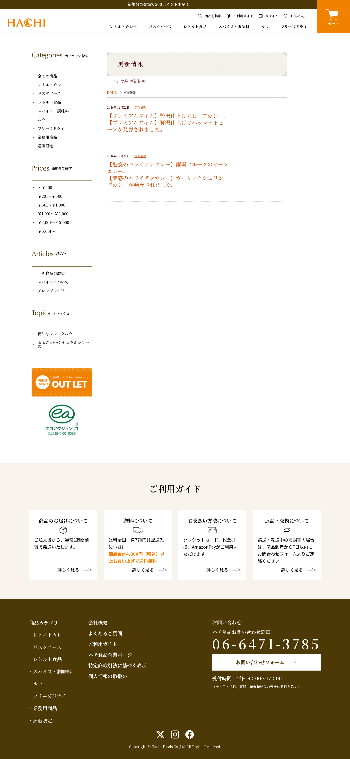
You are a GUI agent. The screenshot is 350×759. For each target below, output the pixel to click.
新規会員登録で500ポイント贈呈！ (158, 4)
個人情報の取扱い (107, 676)
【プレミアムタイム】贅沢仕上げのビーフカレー (165, 115)
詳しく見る (68, 570)
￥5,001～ (46, 231)
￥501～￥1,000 (51, 205)
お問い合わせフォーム (260, 662)
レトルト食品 (195, 26)
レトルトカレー (123, 26)
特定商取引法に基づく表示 (117, 665)
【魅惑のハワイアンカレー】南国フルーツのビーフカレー (167, 167)
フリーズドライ (293, 26)
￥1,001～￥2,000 (53, 214)
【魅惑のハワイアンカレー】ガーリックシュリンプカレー (165, 181)
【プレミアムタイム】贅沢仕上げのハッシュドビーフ (165, 126)
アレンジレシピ (51, 291)
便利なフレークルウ (55, 334)
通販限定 (45, 146)
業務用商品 (47, 137)
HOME (112, 92)
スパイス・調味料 (233, 26)
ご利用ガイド (102, 643)
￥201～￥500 (50, 196)
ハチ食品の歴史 (51, 273)
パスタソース (160, 26)
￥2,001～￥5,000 (53, 222)
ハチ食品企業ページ (110, 654)
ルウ (265, 26)
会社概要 (98, 622)
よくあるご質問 (105, 633)
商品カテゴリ (43, 622)
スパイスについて (53, 282)
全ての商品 (47, 76)
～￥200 (45, 188)
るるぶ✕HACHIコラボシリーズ (63, 344)
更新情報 (140, 107)
